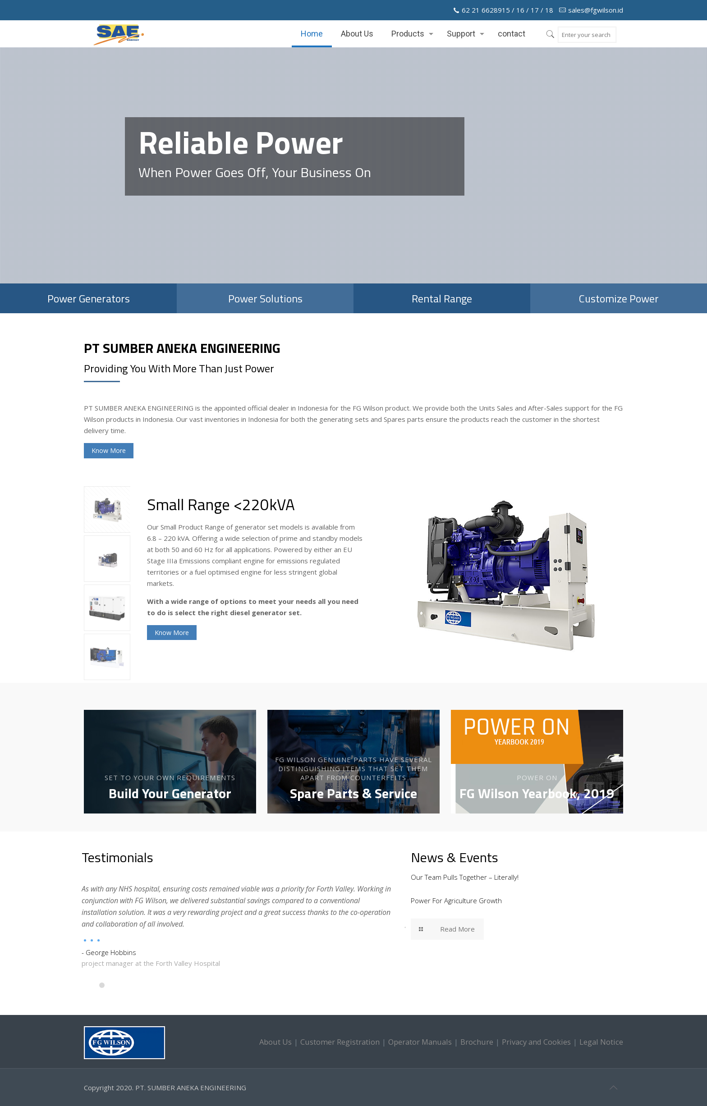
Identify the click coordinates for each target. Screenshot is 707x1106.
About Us (275, 1042)
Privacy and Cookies (536, 1042)
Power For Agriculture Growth (456, 900)
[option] (385, 575)
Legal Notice (601, 1042)
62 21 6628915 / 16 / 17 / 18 (507, 9)
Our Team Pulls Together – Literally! (465, 877)
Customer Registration (340, 1042)
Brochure (476, 1042)
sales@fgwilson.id (595, 9)
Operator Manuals (420, 1042)
